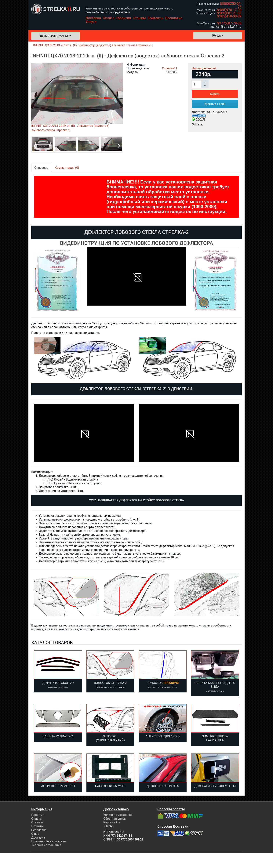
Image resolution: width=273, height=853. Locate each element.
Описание (41, 167)
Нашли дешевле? (204, 68)
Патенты (37, 826)
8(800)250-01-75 (231, 5)
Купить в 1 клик (214, 104)
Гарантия (123, 18)
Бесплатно (173, 18)
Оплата (108, 18)
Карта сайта (111, 822)
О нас (35, 834)
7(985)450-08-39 (229, 16)
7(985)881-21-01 (229, 13)
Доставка (93, 18)
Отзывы (139, 18)
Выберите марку (54, 36)
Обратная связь (114, 818)
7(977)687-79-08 (229, 23)
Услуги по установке (118, 815)
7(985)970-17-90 (229, 10)
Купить (215, 94)
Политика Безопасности (48, 841)
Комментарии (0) (67, 167)
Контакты (155, 18)
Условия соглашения (46, 845)
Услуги (91, 22)
